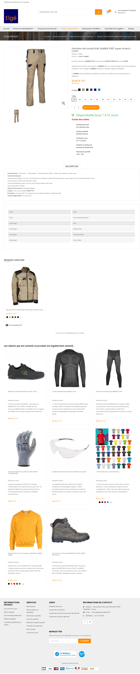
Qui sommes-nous (10, 609)
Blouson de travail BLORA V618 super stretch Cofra (24, 310)
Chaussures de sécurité (47, 29)
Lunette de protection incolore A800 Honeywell (69, 472)
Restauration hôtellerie (91, 29)
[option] (16, 116)
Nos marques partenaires (13, 615)
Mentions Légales (10, 619)
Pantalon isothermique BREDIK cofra (109, 391)
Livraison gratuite (32, 619)
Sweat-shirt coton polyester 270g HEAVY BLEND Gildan (25, 554)
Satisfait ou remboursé (34, 626)
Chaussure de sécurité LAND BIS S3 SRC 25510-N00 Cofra (69, 554)
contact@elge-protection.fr (98, 612)
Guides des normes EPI (57, 610)
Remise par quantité (34, 616)
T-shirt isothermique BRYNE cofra (64, 391)
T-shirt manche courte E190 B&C (107, 472)
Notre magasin (9, 612)
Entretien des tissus (55, 606)
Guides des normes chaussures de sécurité (64, 613)
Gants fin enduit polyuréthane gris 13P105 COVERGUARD (22, 472)
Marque (131, 29)
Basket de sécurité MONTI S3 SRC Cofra (22, 391)
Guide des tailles (80, 119)
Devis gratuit (31, 606)
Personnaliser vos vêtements (32, 611)
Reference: (75, 56)
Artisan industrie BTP (69, 29)
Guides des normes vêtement (59, 617)
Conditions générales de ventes (12, 623)
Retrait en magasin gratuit (36, 622)
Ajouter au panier (91, 107)
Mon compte (31, 629)
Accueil (6, 29)
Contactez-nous (32, 633)
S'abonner (84, 641)
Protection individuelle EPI (23, 29)
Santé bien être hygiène (114, 29)
